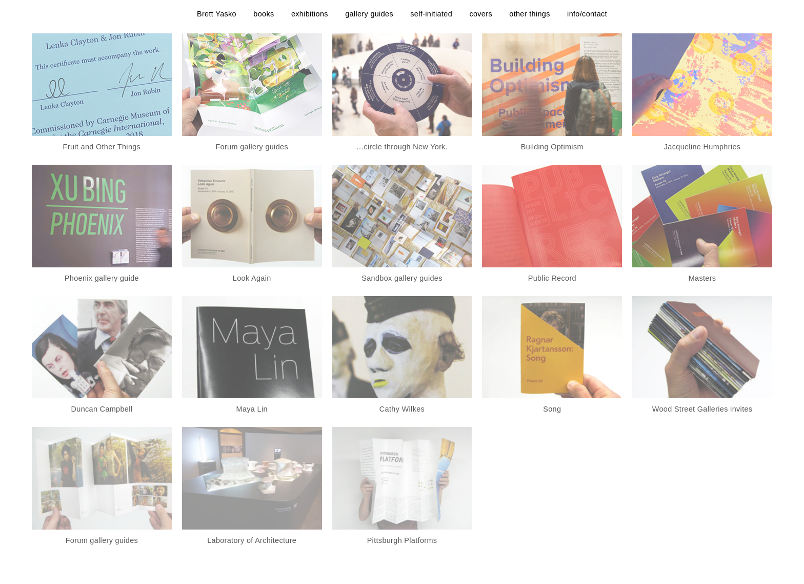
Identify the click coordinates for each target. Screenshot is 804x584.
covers (480, 14)
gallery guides (369, 14)
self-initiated (431, 14)
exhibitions (309, 14)
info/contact (587, 14)
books (263, 14)
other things (529, 14)
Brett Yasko (216, 14)
